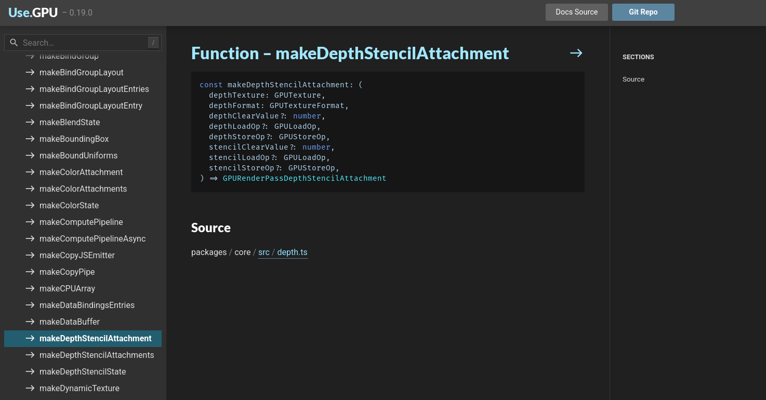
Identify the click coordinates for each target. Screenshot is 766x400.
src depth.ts (283, 252)
